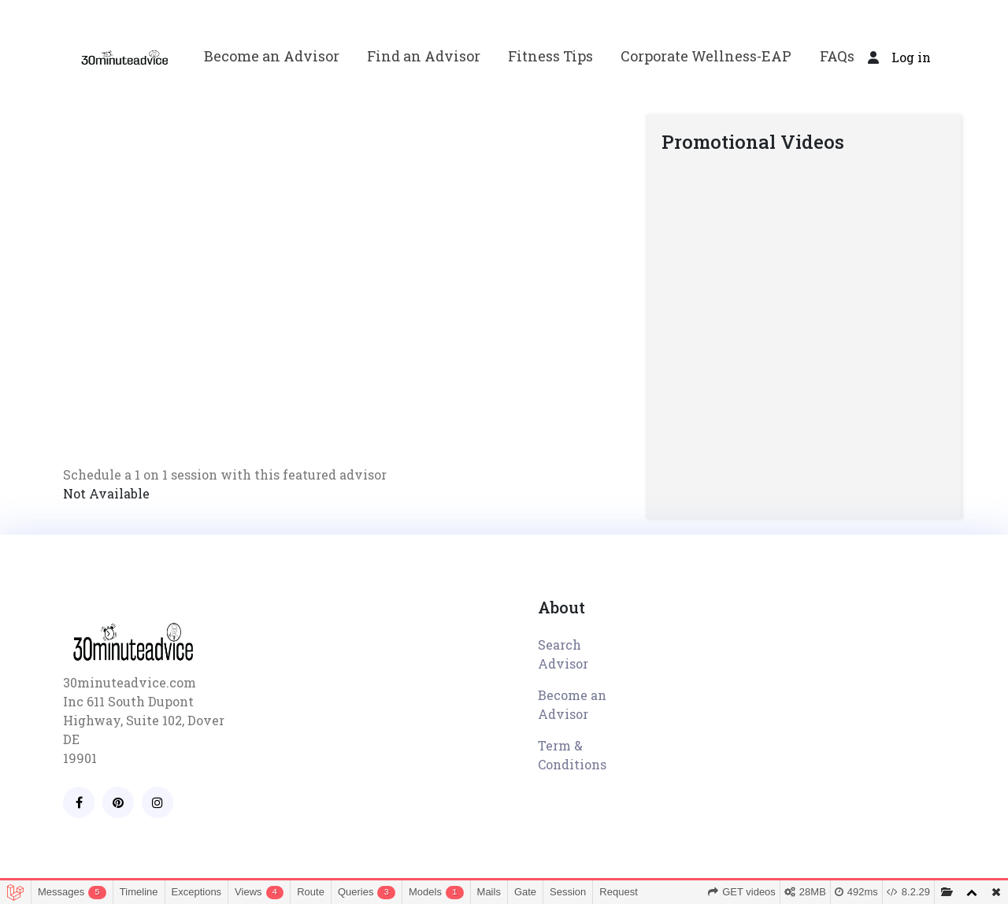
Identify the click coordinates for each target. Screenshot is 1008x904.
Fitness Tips (550, 55)
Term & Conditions (572, 754)
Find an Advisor (423, 55)
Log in (911, 57)
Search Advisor (563, 654)
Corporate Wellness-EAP (706, 55)
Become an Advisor (271, 55)
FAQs (837, 55)
